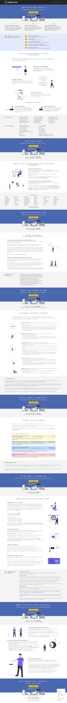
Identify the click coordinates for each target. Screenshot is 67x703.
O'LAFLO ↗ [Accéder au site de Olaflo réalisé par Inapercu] (8, 109)
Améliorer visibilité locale (38, 120)
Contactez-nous (33, 12)
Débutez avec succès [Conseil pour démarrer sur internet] (61, 698)
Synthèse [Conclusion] (59, 700)
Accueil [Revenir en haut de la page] (59, 689)
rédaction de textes (39, 42)
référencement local (36, 70)
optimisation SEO (22, 581)
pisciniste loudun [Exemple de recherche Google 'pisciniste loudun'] (26, 592)
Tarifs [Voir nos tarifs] (58, 696)
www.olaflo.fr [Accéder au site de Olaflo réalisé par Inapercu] (37, 588)
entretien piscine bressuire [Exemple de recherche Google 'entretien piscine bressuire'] (38, 592)
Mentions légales (36, 700)
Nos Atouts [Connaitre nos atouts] (59, 693)
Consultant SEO (51, 120)
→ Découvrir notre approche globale (33, 698)
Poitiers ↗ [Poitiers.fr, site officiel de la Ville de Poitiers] (37, 628)
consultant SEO (26, 388)
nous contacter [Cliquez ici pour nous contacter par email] (41, 599)
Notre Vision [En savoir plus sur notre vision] (60, 691)
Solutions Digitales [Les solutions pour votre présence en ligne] (61, 694)
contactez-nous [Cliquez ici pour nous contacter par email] (40, 583)
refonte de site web (52, 186)
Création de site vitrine (23, 120)
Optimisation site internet (38, 118)
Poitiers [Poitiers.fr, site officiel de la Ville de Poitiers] (48, 170)
